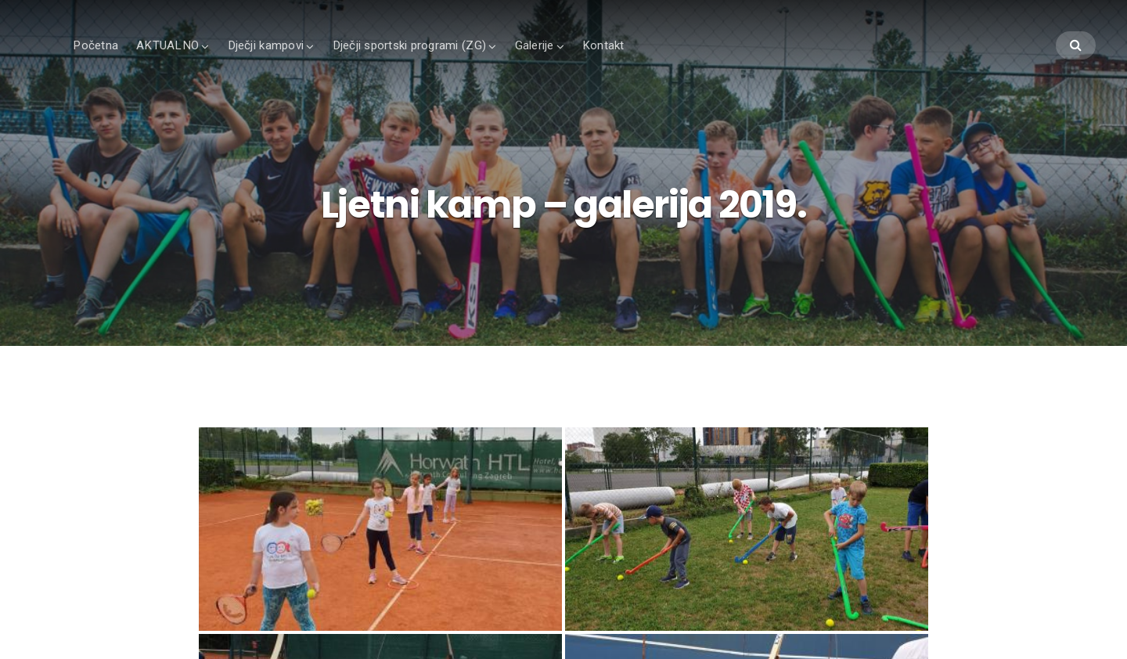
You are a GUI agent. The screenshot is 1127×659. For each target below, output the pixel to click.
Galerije (534, 45)
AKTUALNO (167, 45)
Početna (95, 45)
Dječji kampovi (266, 45)
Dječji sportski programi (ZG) (409, 45)
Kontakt (603, 45)
